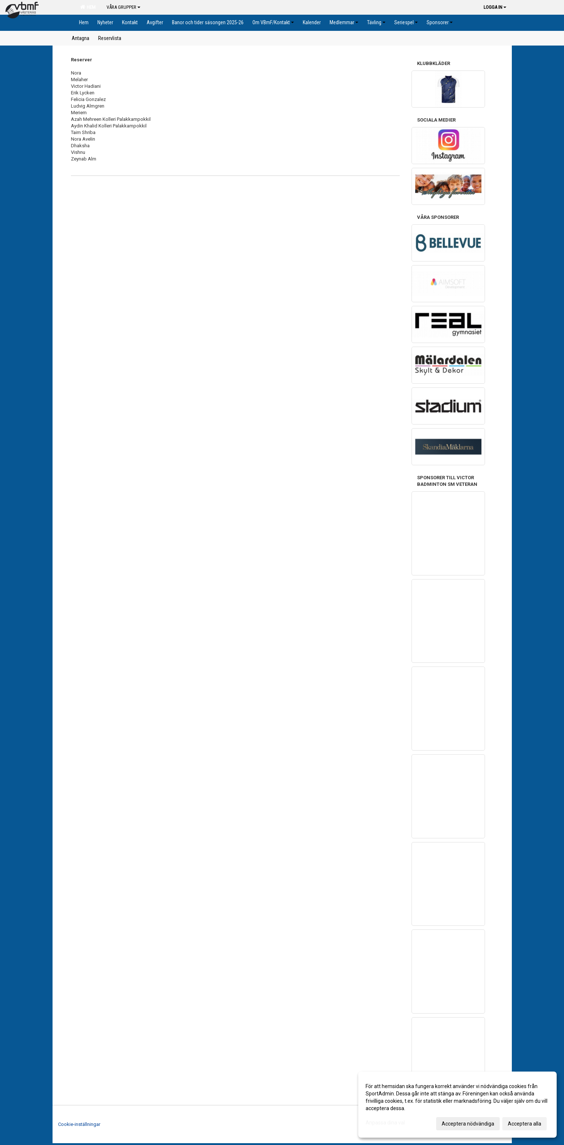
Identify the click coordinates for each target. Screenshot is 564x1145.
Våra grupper (123, 7)
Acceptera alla (524, 1124)
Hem (88, 7)
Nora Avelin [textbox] (83, 139)
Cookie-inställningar (79, 1124)
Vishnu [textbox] (78, 152)
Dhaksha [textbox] (80, 145)
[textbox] (235, 152)
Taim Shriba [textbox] (83, 132)
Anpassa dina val (385, 1123)
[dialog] (457, 1105)
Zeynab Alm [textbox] (83, 159)
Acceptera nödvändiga (468, 1124)
